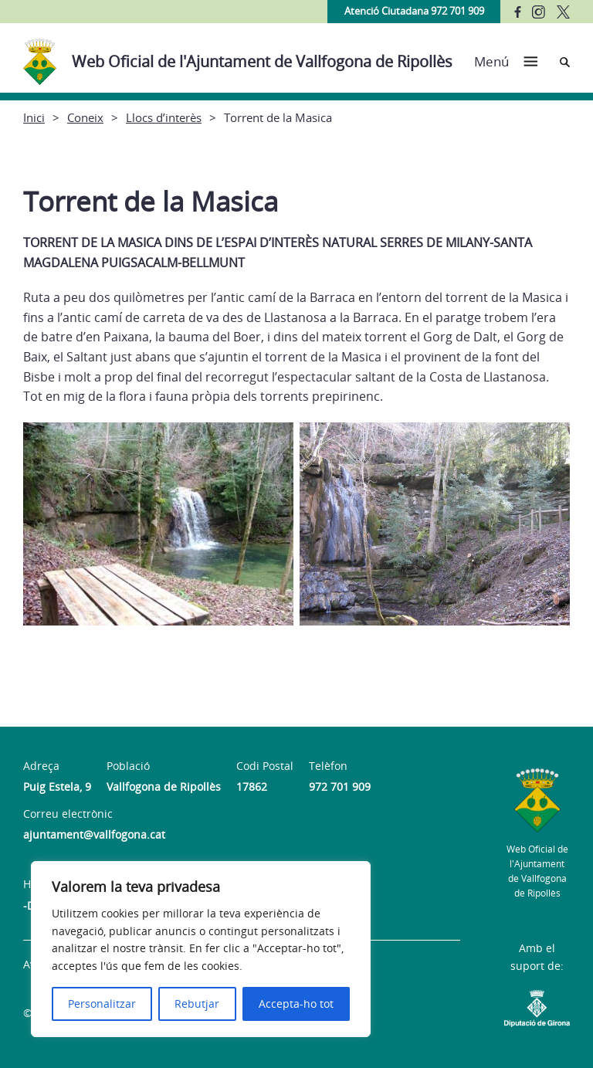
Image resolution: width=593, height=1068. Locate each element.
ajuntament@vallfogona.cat (94, 834)
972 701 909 (340, 786)
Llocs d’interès (164, 117)
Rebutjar (197, 1003)
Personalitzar (102, 1003)
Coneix (85, 117)
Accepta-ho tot (296, 1003)
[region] (201, 949)
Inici (34, 117)
